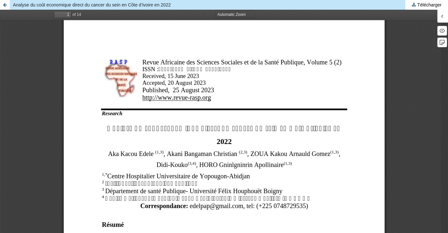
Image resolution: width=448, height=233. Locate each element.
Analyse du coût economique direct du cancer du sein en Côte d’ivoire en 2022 (92, 4)
